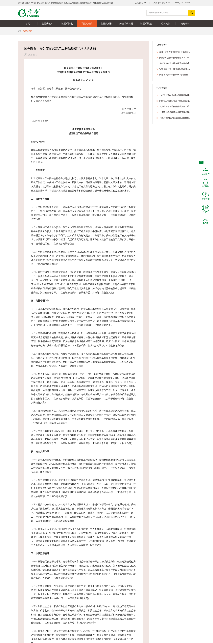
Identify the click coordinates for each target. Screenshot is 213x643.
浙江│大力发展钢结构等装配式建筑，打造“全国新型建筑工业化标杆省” (173, 53)
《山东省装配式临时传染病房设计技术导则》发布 (173, 96)
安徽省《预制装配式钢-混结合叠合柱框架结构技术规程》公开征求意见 (173, 76)
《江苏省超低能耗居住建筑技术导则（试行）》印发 (173, 113)
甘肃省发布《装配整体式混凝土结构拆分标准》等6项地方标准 (173, 107)
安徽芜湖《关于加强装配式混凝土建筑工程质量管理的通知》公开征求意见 (173, 70)
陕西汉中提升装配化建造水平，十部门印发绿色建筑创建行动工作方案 (173, 59)
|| (140, 3)
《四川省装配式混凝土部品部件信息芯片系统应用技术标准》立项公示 (173, 119)
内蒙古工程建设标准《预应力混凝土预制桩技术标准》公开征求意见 (173, 102)
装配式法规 (27, 31)
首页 (19, 31)
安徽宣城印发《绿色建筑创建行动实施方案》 (173, 64)
